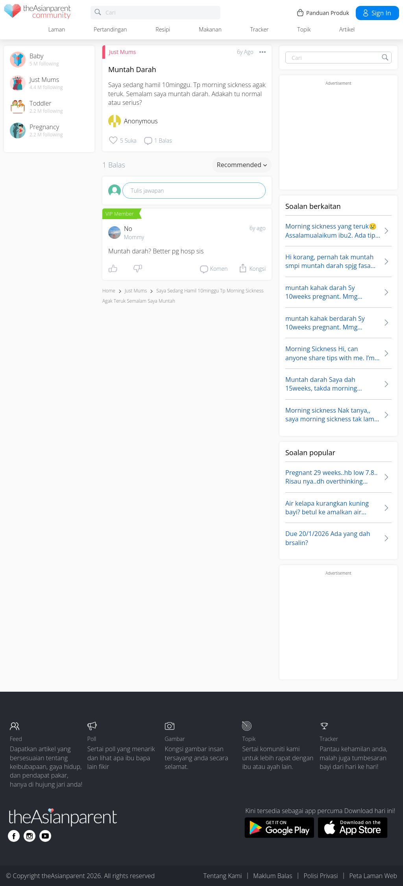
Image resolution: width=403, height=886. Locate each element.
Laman (56, 29)
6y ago (258, 228)
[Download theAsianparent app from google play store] (279, 835)
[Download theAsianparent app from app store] (353, 835)
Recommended (242, 164)
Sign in (376, 13)
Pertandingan (110, 29)
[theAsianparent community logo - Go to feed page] (37, 13)
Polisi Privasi (320, 875)
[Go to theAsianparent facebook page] (14, 836)
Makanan (210, 29)
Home (108, 290)
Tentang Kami (222, 875)
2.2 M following (46, 111)
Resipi (162, 29)
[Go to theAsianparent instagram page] (29, 836)
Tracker (259, 29)
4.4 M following (46, 87)
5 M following (44, 64)
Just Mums (122, 52)
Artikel (347, 29)
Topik (304, 29)
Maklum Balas (272, 875)
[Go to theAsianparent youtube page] (45, 836)
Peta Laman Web (373, 875)
